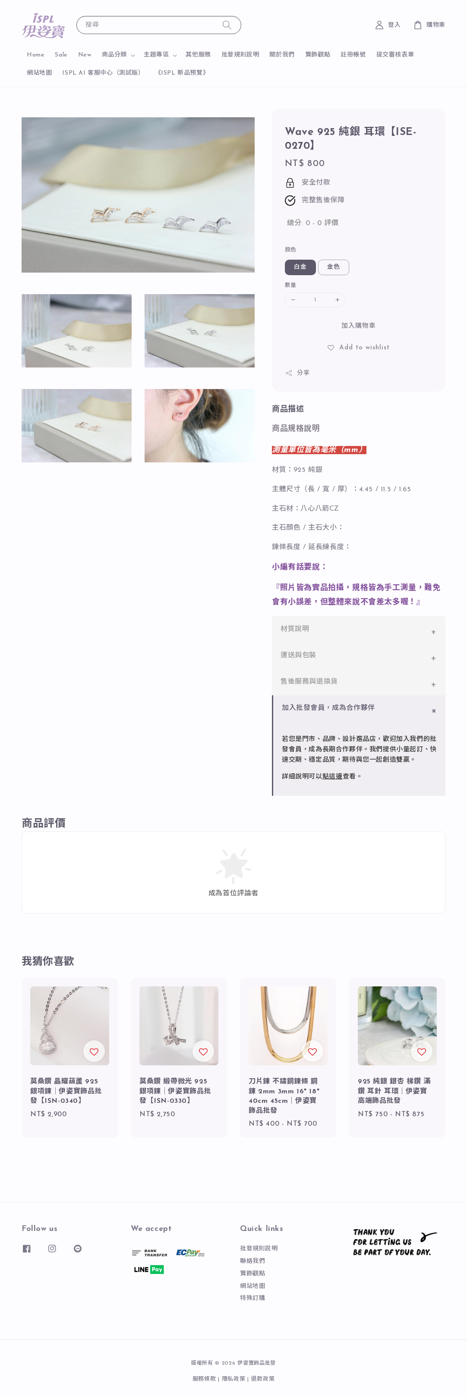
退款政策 (263, 1379)
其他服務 (198, 55)
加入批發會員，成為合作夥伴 (328, 708)
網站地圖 (39, 73)
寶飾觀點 (317, 55)
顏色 (291, 250)
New (85, 55)
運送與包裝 (298, 655)
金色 (333, 267)
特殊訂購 (252, 1298)
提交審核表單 (395, 55)
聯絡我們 (252, 1261)
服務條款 (204, 1379)
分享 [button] (297, 373)
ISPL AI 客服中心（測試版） (103, 73)
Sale (61, 55)
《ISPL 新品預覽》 (182, 73)
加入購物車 (358, 326)
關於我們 (281, 55)
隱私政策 (234, 1379)
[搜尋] (227, 24)
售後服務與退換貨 (309, 681)
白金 (300, 267)
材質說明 (295, 629)
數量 (291, 285)
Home (35, 55)
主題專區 (156, 55)
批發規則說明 (240, 55)
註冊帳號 (353, 55)
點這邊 (332, 777)
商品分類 (114, 55)
